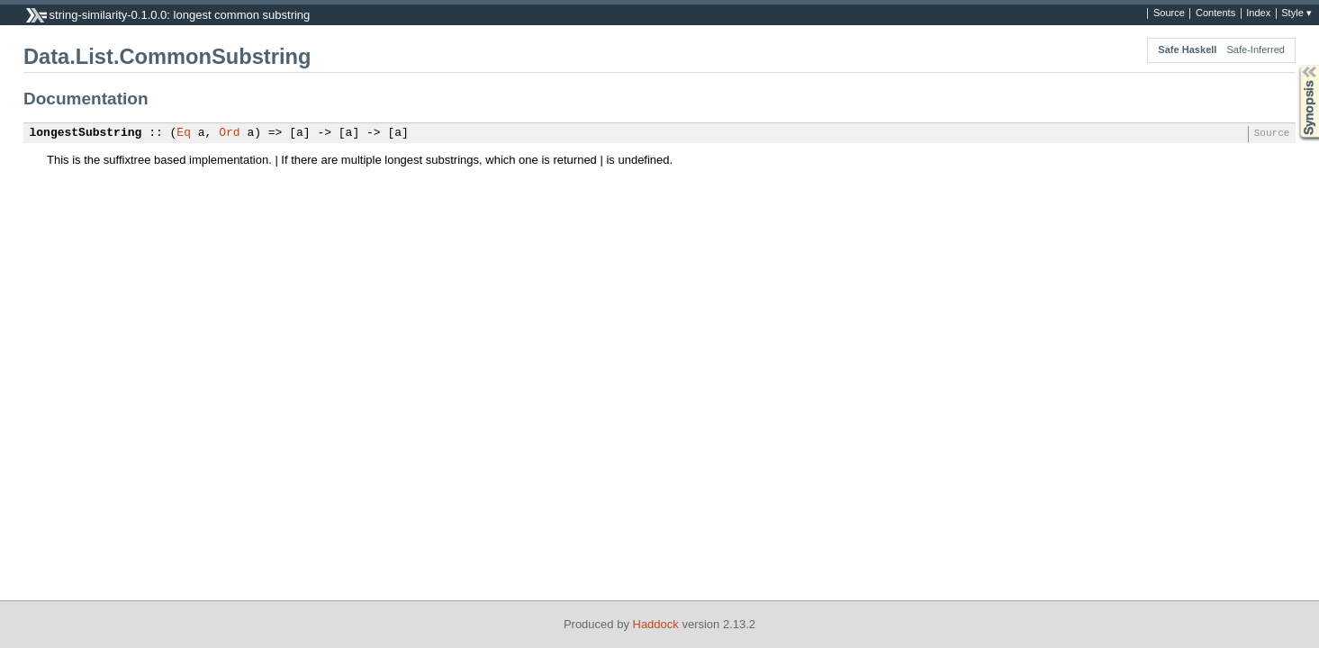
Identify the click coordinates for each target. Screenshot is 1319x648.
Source (1169, 13)
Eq (183, 133)
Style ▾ (1296, 13)
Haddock (656, 624)
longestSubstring (86, 133)
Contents (1215, 13)
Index (1258, 13)
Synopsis (1294, 65)
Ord (229, 133)
